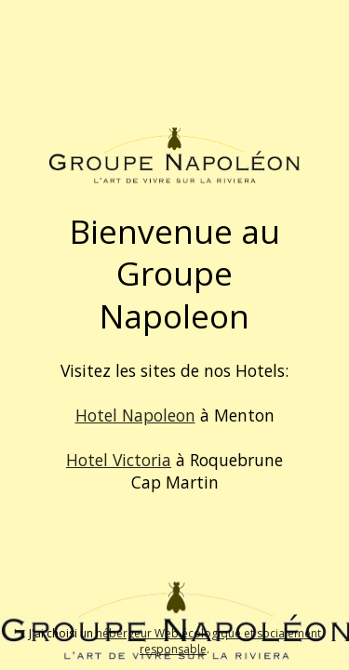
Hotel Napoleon (135, 415)
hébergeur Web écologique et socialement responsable (208, 641)
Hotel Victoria (118, 460)
